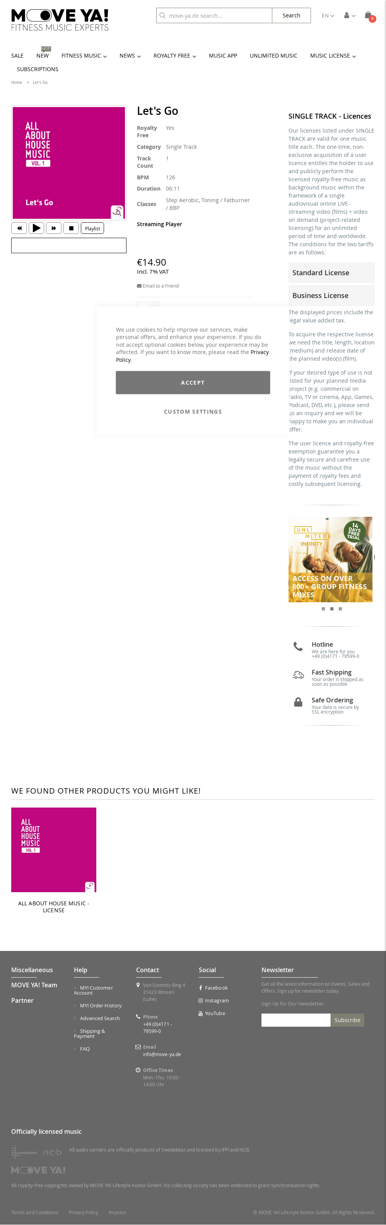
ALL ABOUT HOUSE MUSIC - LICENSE (53, 908)
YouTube (212, 1013)
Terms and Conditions (34, 1213)
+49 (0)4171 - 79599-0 (335, 657)
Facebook (213, 988)
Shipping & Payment (89, 1034)
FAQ (85, 1049)
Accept (193, 382)
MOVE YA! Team (34, 985)
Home (16, 82)
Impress (117, 1213)
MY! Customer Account (93, 991)
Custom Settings (193, 411)
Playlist (92, 228)
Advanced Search (100, 1018)
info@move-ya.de (162, 1055)
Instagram (214, 1001)
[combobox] (214, 15)
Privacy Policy (83, 1213)
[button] (328, 15)
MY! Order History (101, 1006)
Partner (22, 1001)
